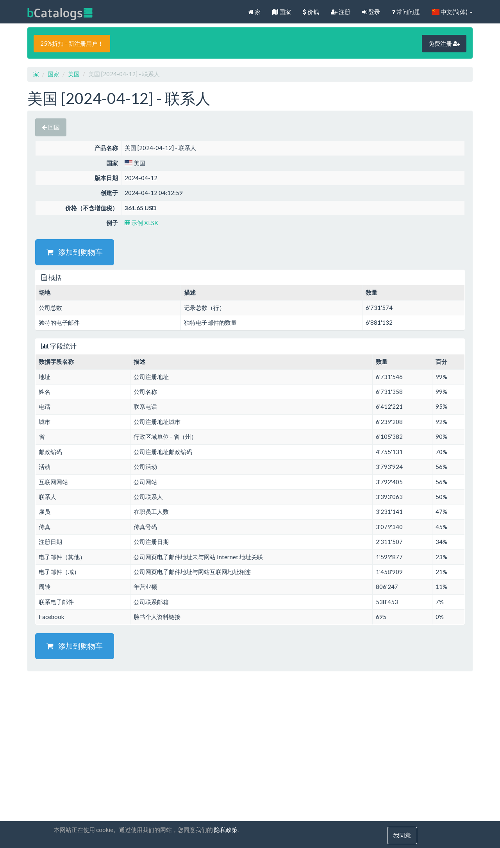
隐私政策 (226, 830)
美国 (74, 73)
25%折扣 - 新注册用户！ (72, 43)
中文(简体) (452, 11)
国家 (281, 11)
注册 (340, 11)
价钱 (311, 11)
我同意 (402, 835)
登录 (371, 11)
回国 (51, 127)
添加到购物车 (74, 251)
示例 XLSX (141, 222)
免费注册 (444, 43)
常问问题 (406, 11)
